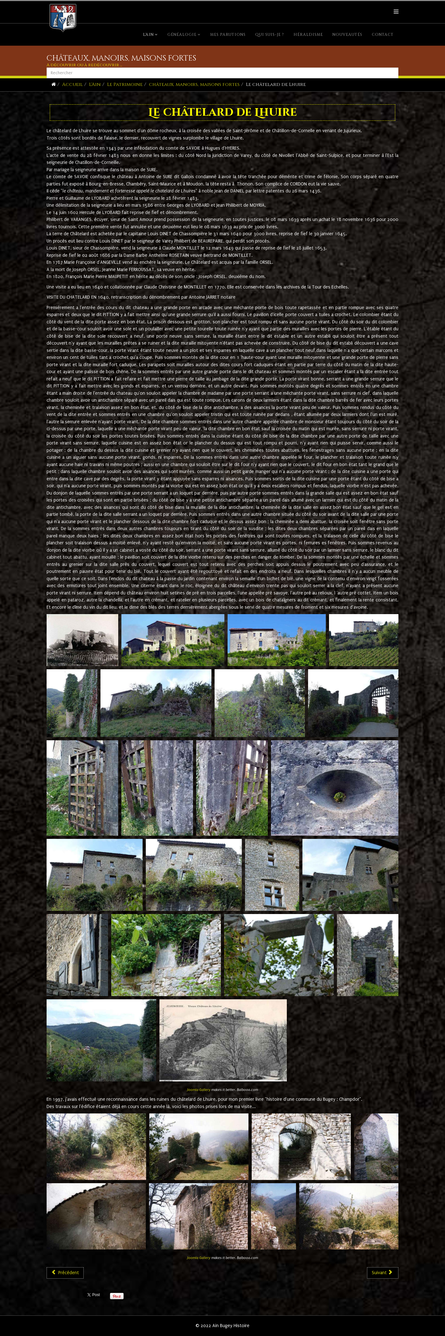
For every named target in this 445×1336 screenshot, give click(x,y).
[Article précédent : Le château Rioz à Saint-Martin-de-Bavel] (65, 1273)
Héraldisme (308, 34)
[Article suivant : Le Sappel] (382, 1273)
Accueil (72, 84)
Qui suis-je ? (269, 34)
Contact (383, 34)
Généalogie (182, 34)
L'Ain (148, 34)
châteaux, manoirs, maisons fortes (194, 84)
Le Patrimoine (125, 84)
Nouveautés (347, 34)
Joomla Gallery (198, 1090)
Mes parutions (228, 34)
